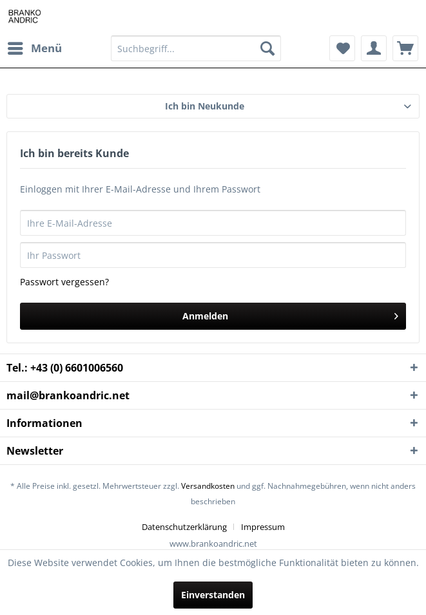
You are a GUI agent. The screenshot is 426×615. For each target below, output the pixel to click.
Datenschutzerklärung (184, 527)
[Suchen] (267, 48)
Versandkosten (208, 485)
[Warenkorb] (405, 48)
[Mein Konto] (374, 48)
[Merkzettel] (342, 48)
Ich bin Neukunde (204, 106)
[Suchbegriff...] (196, 48)
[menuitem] (34, 48)
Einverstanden (213, 595)
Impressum (263, 527)
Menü (35, 46)
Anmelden (290, 314)
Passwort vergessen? (64, 282)
